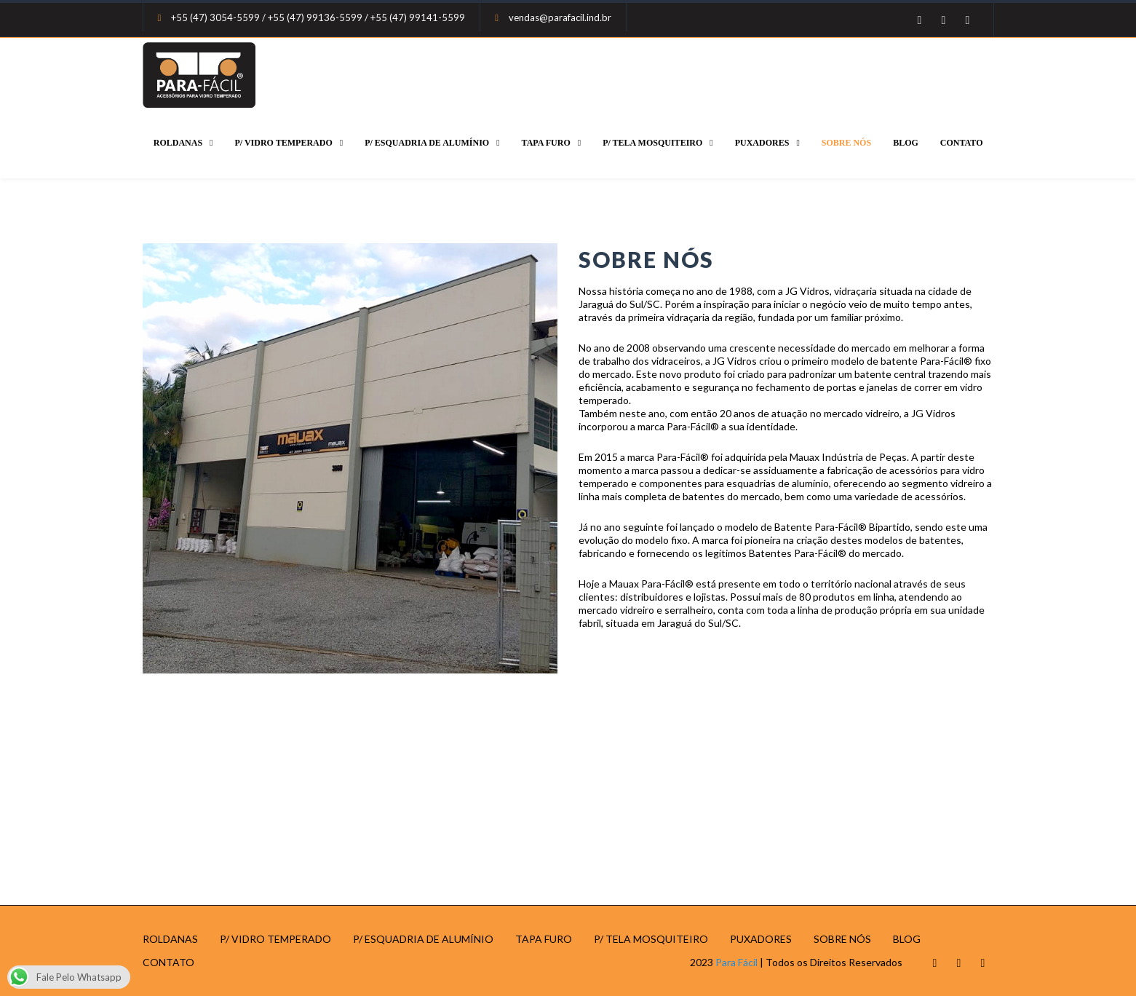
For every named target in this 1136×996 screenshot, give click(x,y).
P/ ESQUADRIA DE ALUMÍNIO (427, 143)
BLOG (905, 143)
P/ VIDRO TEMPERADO (284, 143)
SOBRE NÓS (846, 143)
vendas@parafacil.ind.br (560, 17)
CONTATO (961, 143)
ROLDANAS (178, 143)
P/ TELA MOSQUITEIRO (652, 143)
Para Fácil (736, 962)
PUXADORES (762, 143)
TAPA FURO (546, 143)
